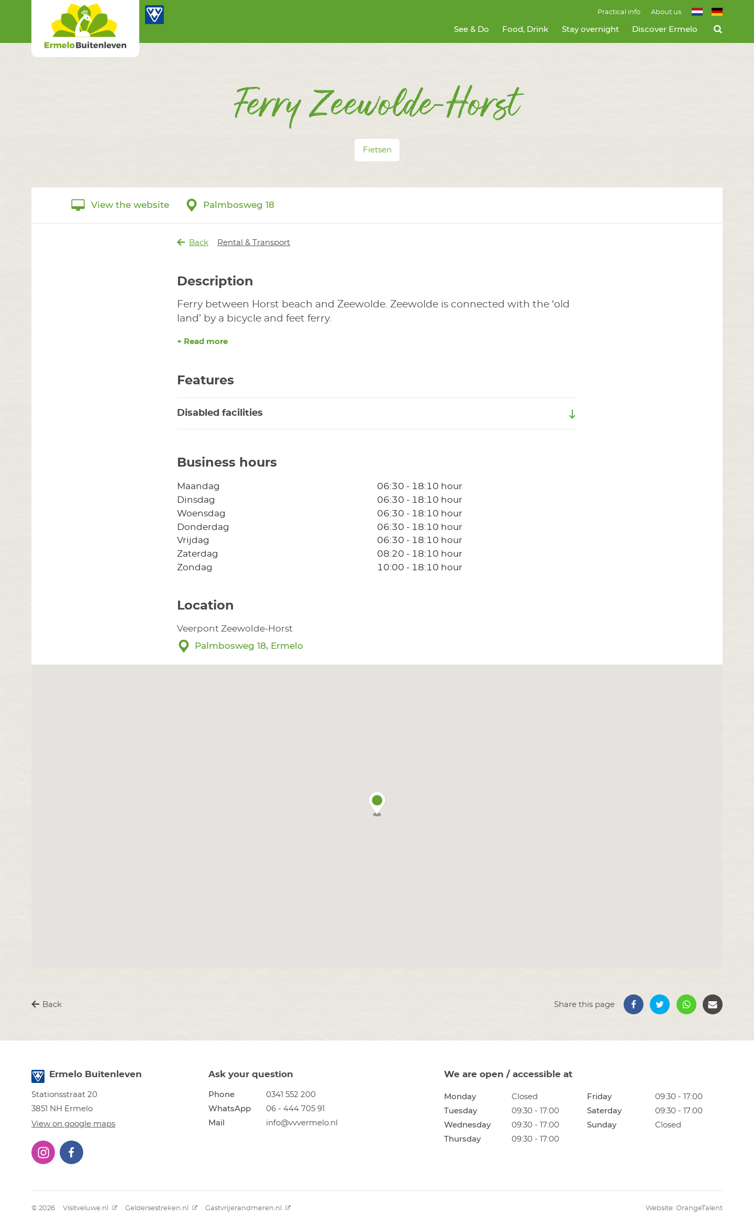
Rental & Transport (253, 243)
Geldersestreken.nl (161, 1208)
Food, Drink (525, 30)
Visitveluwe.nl (90, 1208)
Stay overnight (590, 30)
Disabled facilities (377, 413)
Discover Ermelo (664, 30)
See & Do (471, 30)
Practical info (618, 12)
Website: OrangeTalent (684, 1208)
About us (666, 12)
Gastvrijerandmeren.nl (248, 1208)
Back (193, 242)
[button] (377, 803)
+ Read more (202, 342)
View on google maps (73, 1124)
